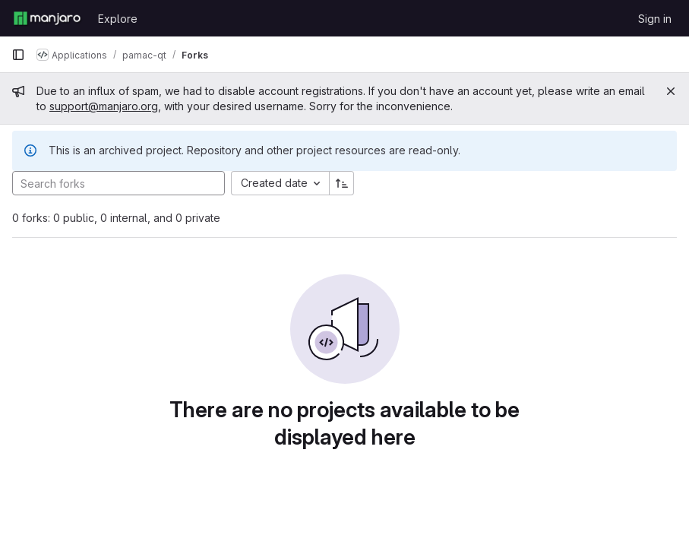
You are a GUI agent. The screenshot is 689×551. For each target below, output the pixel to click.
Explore (117, 18)
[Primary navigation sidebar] (18, 55)
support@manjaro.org (103, 106)
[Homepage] (47, 18)
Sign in (655, 18)
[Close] (671, 91)
